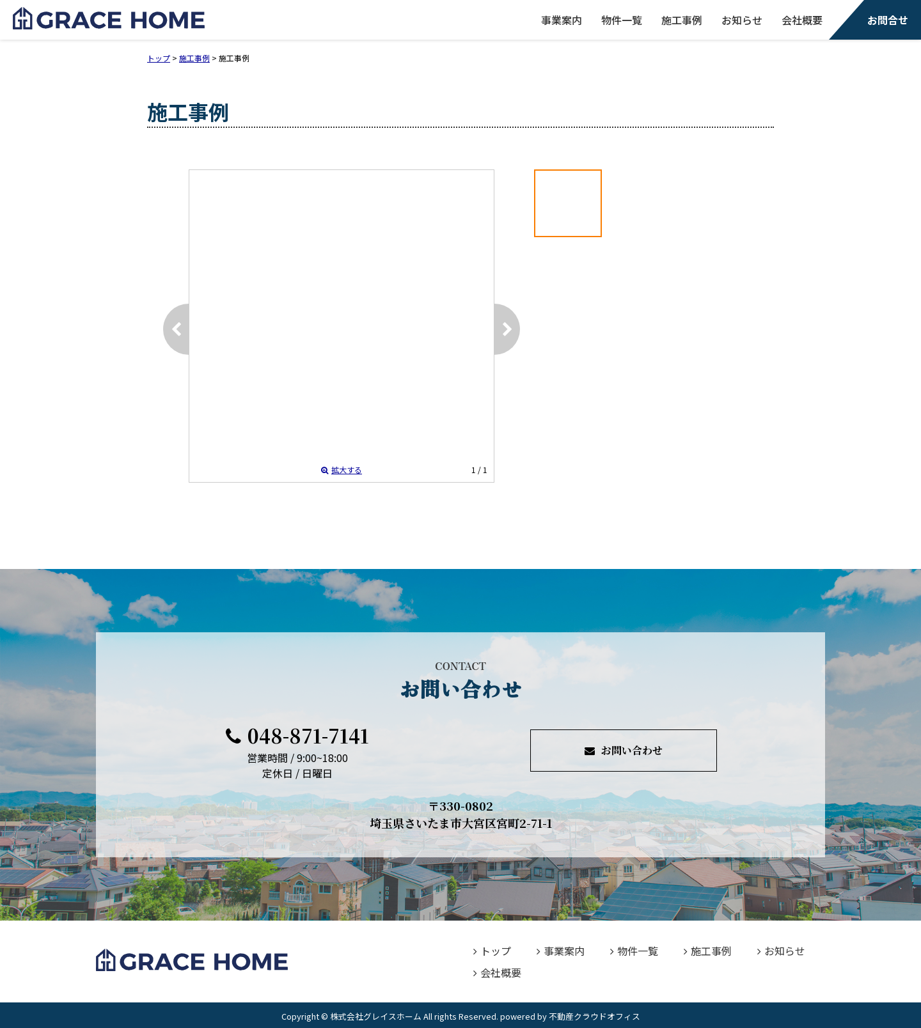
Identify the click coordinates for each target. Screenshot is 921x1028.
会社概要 (802, 19)
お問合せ (887, 19)
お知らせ (741, 19)
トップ (492, 950)
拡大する (341, 469)
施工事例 (681, 19)
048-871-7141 (297, 735)
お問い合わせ (624, 750)
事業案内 (561, 19)
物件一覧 (621, 19)
